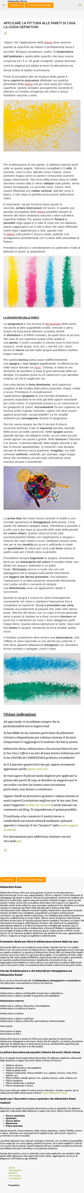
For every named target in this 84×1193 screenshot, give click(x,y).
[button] (5, 34)
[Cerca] (80, 5)
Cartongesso (15, 1178)
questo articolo (37, 769)
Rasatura (13, 1173)
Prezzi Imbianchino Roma (54, 1093)
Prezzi (12, 1167)
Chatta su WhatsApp (39, 5)
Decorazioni (15, 1175)
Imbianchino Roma (17, 1)
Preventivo (16, 5)
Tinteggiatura (15, 1170)
